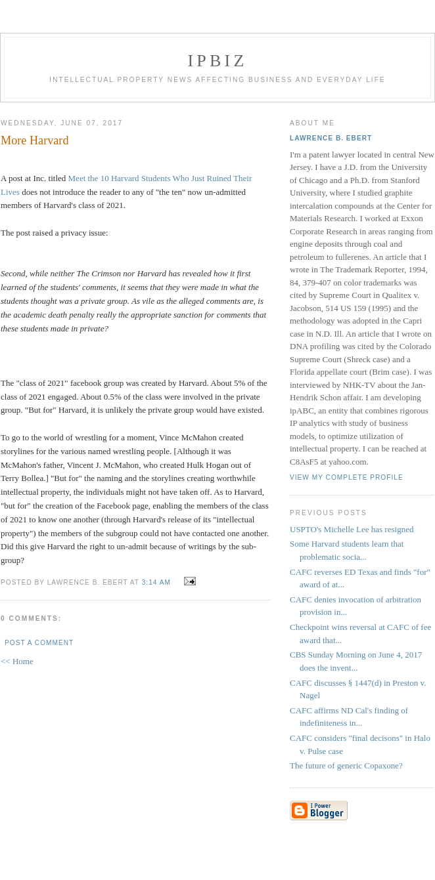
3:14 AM (156, 582)
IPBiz (218, 60)
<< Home (17, 661)
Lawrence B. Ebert (331, 138)
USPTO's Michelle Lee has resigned (351, 529)
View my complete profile (346, 477)
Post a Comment (39, 642)
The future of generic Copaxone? (346, 765)
